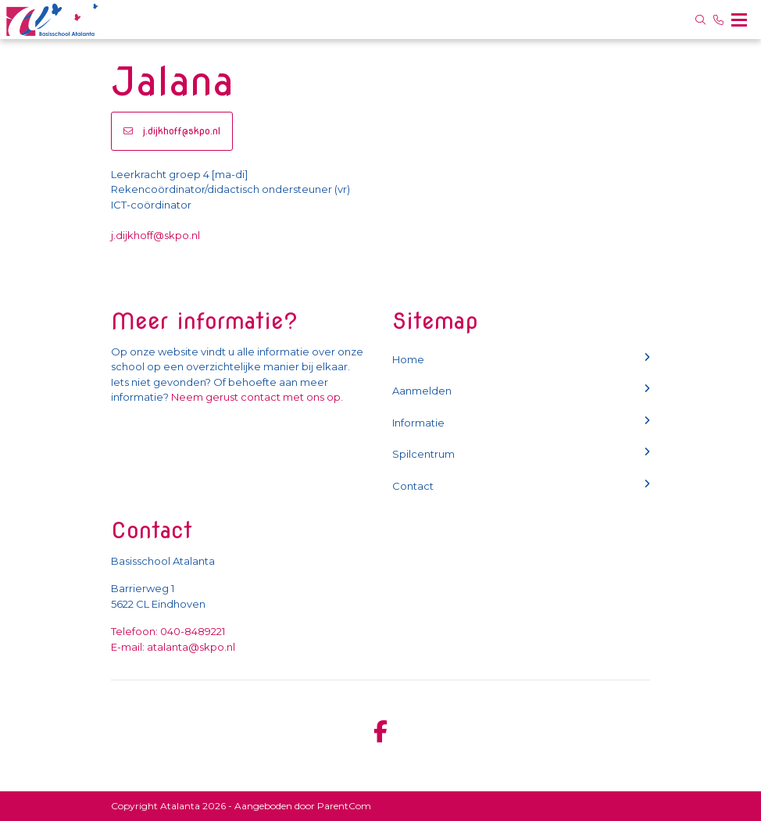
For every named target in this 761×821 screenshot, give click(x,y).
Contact (521, 485)
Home (521, 359)
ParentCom (344, 806)
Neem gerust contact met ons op (256, 397)
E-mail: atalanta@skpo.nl (173, 647)
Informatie (521, 422)
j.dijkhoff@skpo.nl (171, 131)
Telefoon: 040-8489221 (168, 631)
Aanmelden (521, 390)
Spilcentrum (521, 453)
